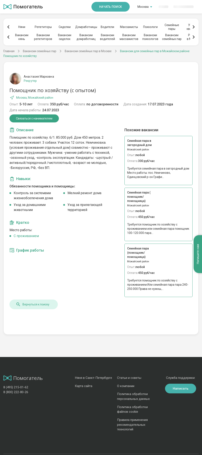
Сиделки (65, 27)
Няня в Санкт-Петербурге (93, 378)
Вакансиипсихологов (150, 37)
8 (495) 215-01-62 (15, 387)
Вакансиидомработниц (86, 37)
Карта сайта (83, 386)
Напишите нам (197, 254)
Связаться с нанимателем (34, 118)
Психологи (150, 27)
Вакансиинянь (21, 37)
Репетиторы (43, 27)
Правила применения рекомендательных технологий (132, 424)
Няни (21, 27)
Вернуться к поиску (32, 304)
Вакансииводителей (107, 37)
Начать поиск (110, 6)
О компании (125, 386)
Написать (180, 388)
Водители (107, 27)
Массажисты (129, 27)
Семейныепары (172, 27)
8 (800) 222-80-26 (15, 392)
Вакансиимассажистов (129, 37)
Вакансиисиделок (64, 37)
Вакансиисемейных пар (172, 37)
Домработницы (86, 27)
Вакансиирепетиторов (43, 37)
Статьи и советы (129, 378)
